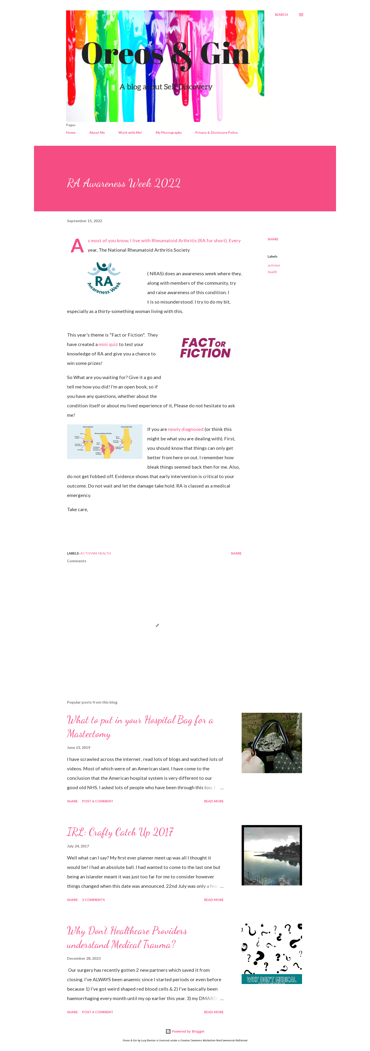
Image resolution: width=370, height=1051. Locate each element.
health (272, 272)
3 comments (93, 900)
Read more (214, 801)
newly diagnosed (186, 429)
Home (71, 132)
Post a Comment (97, 801)
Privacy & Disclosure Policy (216, 132)
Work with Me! (130, 132)
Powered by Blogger (185, 1031)
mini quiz (108, 344)
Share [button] (273, 239)
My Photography (169, 132)
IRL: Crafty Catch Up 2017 (120, 832)
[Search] (281, 14)
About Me (97, 132)
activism (274, 265)
